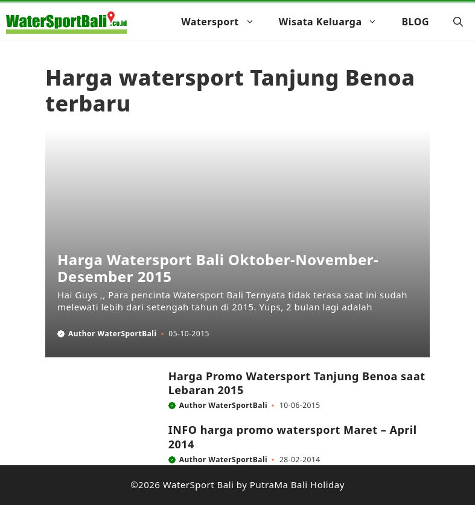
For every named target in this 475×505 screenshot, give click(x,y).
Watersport (224, 22)
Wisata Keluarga (334, 22)
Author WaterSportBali (112, 333)
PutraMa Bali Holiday (297, 484)
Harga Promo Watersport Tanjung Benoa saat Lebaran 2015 (297, 383)
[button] (458, 22)
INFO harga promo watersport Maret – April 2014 (292, 436)
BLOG (415, 21)
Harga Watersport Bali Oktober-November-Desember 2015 (217, 268)
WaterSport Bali (198, 484)
